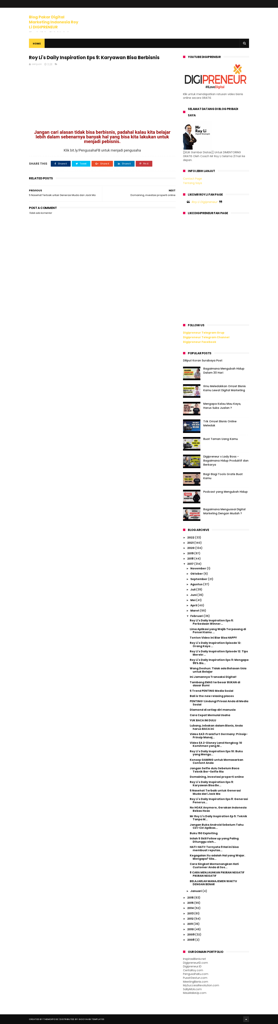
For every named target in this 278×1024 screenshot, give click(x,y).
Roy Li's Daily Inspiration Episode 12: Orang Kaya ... (215, 644)
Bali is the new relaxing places (212, 696)
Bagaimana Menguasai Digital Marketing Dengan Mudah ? (224, 511)
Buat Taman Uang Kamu (220, 439)
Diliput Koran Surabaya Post (202, 360)
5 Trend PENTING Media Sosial (211, 691)
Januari (196, 891)
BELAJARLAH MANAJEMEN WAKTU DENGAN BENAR (213, 882)
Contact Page (192, 179)
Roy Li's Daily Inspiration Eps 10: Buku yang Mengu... (216, 752)
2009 (191, 934)
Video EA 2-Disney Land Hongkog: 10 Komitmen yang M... (216, 744)
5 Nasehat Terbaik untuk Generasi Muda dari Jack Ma (215, 792)
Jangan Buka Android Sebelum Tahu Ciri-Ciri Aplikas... (217, 826)
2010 (190, 929)
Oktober (196, 574)
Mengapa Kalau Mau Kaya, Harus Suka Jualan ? (222, 406)
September (199, 579)
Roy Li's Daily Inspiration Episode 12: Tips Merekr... (219, 653)
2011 (190, 924)
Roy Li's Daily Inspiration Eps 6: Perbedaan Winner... (212, 622)
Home (37, 43)
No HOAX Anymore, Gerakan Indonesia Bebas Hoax (218, 809)
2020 (191, 548)
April (194, 605)
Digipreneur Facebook (199, 342)
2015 (190, 903)
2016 (190, 898)
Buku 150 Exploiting (204, 833)
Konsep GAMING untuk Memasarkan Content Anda (216, 761)
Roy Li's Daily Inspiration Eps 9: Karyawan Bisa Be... (212, 783)
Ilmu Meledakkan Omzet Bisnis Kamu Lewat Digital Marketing (224, 388)
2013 (190, 913)
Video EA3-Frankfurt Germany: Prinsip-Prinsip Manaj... (219, 735)
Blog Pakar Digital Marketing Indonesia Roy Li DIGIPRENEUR (53, 22)
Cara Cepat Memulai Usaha (210, 715)
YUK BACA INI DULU (203, 720)
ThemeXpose (50, 1019)
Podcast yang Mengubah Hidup (225, 492)
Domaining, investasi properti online (217, 777)
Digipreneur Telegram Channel (206, 337)
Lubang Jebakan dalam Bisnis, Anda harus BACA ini (216, 727)
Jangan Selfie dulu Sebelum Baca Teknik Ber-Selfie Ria (214, 770)
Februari (197, 616)
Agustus (196, 584)
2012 (190, 919)
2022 (191, 537)
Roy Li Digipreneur (204, 202)
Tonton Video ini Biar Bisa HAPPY (213, 638)
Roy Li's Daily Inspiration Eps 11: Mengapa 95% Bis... (219, 661)
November (198, 568)
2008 (191, 940)
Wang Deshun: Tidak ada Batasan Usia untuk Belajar (218, 670)
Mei (193, 600)
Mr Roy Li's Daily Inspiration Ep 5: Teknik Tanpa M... (218, 817)
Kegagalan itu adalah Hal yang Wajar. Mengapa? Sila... (217, 857)
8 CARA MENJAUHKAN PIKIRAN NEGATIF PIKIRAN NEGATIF (217, 874)
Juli (193, 589)
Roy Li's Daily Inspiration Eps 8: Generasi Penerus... (219, 800)
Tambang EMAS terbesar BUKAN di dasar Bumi (215, 683)
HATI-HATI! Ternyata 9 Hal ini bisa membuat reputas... (214, 848)
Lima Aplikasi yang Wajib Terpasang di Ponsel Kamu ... (218, 630)
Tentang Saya (192, 183)
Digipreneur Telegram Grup (203, 333)
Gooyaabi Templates (91, 1019)
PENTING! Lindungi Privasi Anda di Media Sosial (219, 702)
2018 (190, 559)
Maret (195, 611)
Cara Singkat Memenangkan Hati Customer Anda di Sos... (214, 865)
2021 (190, 543)
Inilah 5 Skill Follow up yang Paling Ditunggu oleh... (214, 840)
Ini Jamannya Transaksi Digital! (213, 677)
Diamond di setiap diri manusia (213, 710)
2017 (190, 564)
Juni (193, 595)
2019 (190, 553)
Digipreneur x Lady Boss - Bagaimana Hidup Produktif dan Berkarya (225, 461)
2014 (190, 908)
